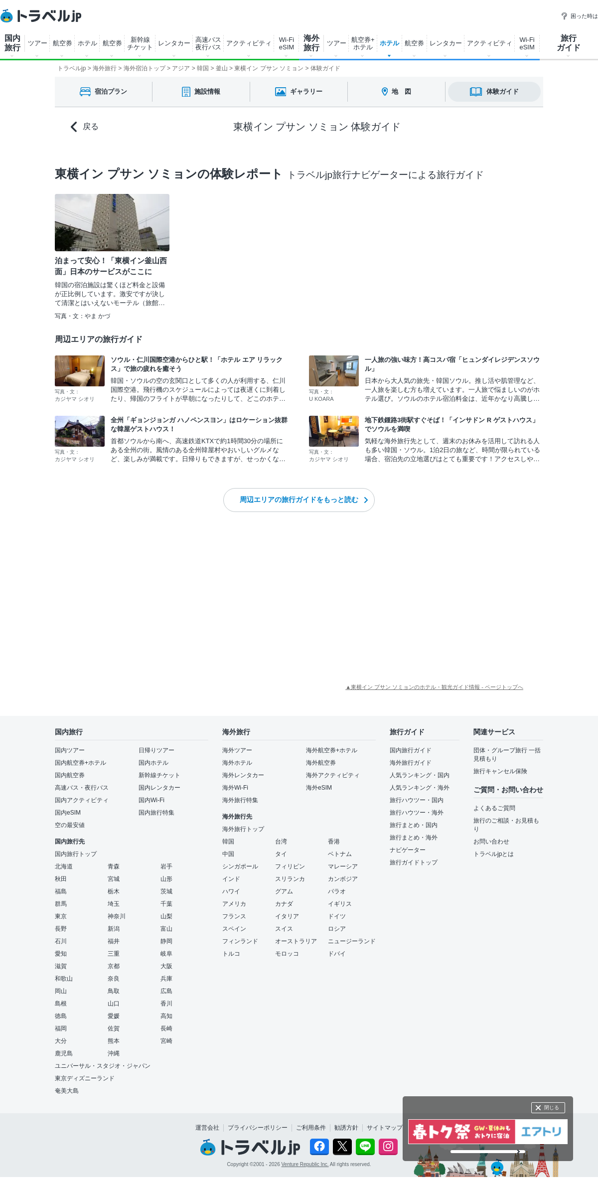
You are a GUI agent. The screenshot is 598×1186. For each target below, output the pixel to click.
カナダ (284, 903)
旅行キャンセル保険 (500, 771)
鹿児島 (64, 1053)
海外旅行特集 (240, 800)
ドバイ (337, 953)
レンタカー (174, 43)
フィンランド (240, 941)
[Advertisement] (117, 599)
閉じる (551, 1107)
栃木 (114, 891)
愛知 (61, 953)
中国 (228, 853)
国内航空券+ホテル (80, 762)
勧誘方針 (346, 1127)
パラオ (337, 891)
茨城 (166, 891)
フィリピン (290, 866)
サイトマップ (385, 1127)
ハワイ (231, 891)
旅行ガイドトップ (414, 862)
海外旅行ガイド (411, 762)
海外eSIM (319, 787)
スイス (284, 928)
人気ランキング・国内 (419, 775)
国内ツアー (70, 750)
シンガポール (240, 866)
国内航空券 (70, 775)
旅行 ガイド (569, 43)
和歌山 (64, 978)
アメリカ (234, 903)
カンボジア (343, 878)
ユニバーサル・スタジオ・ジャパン (102, 1065)
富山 (166, 928)
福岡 (61, 1028)
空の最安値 (70, 825)
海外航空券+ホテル (331, 750)
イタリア (287, 916)
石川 (61, 941)
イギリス (340, 903)
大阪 (166, 966)
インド (231, 878)
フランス (234, 916)
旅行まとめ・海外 (414, 837)
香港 (334, 841)
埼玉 (114, 903)
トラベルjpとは (493, 853)
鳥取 (114, 991)
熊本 (114, 1040)
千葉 (166, 903)
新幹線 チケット (140, 43)
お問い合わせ (491, 841)
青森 (114, 866)
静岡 (166, 941)
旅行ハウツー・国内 (417, 800)
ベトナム (340, 853)
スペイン (234, 928)
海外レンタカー (243, 775)
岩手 (166, 866)
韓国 (228, 841)
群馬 (61, 903)
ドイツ (337, 916)
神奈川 (117, 916)
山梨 (166, 916)
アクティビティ (249, 43)
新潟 (114, 928)
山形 (166, 878)
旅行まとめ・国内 (414, 825)
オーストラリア (296, 941)
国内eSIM (68, 812)
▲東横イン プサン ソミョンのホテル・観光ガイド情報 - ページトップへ (434, 687)
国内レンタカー (159, 787)
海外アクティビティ (333, 775)
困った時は (579, 15)
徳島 (61, 1016)
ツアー (37, 43)
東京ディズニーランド (85, 1078)
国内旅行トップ (76, 853)
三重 (114, 953)
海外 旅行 (311, 43)
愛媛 (114, 1016)
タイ (281, 853)
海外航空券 (321, 762)
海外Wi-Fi (235, 787)
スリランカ (290, 878)
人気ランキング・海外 (419, 787)
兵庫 (166, 978)
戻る (85, 127)
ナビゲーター (408, 850)
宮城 (114, 878)
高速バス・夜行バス (82, 787)
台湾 (281, 841)
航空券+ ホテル (363, 43)
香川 (166, 1003)
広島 (166, 991)
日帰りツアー (156, 750)
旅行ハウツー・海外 (417, 812)
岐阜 (166, 953)
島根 (61, 1003)
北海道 (64, 866)
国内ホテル (153, 762)
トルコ (231, 953)
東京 (61, 916)
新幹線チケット (159, 775)
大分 (61, 1040)
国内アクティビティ (82, 800)
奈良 (114, 978)
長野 (61, 928)
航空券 (62, 43)
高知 (166, 1016)
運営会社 (207, 1127)
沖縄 (114, 1053)
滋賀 (61, 966)
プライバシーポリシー (258, 1127)
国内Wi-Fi (151, 800)
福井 (114, 941)
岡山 (61, 991)
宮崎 (166, 1040)
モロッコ (287, 953)
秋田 (61, 878)
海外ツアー (237, 750)
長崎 (166, 1028)
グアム (284, 891)
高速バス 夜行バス (208, 43)
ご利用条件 (311, 1127)
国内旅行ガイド (411, 750)
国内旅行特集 (156, 812)
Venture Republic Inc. (305, 1164)
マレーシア (343, 866)
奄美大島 (67, 1090)
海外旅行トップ (243, 829)
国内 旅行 (12, 43)
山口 (114, 1003)
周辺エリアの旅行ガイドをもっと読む (304, 500)
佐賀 (114, 1028)
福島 (61, 891)
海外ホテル (237, 762)
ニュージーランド (352, 941)
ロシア (337, 928)
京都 (114, 966)
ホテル (87, 43)
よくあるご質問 (494, 808)
